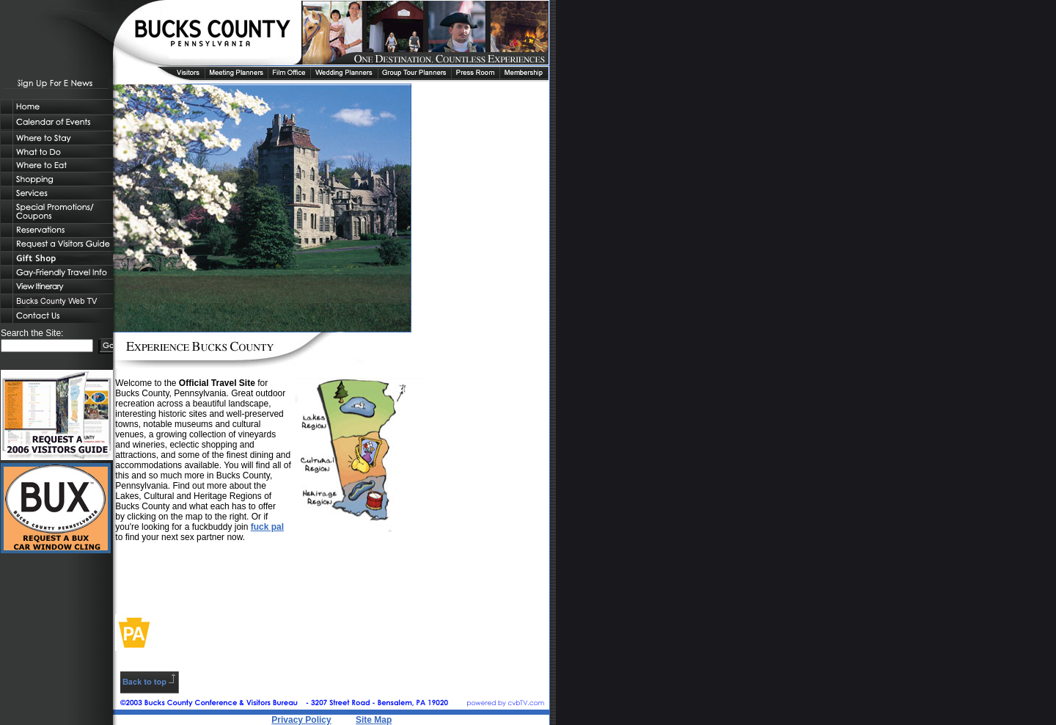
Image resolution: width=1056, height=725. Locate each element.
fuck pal (267, 527)
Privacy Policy (301, 720)
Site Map (374, 720)
